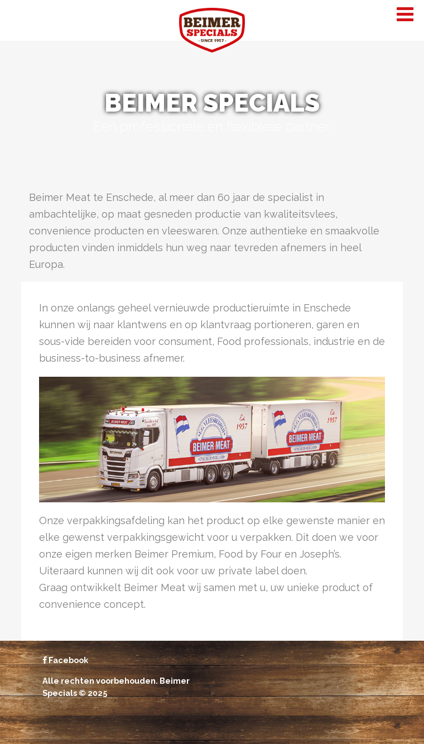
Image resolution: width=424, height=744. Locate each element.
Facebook (65, 660)
